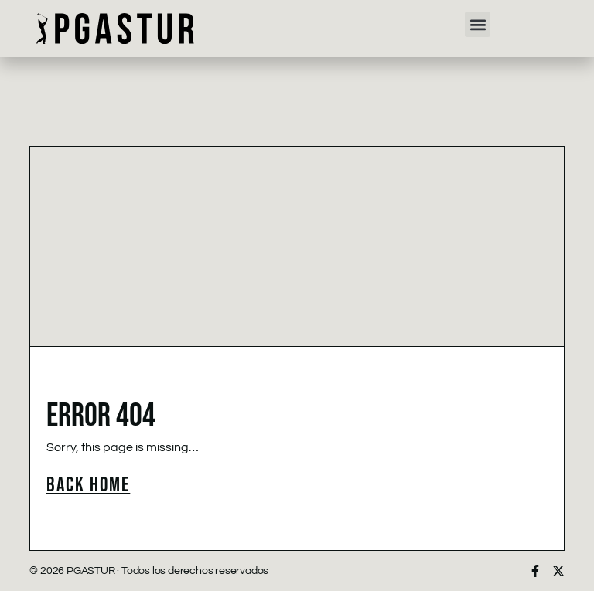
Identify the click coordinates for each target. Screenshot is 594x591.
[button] (477, 24)
